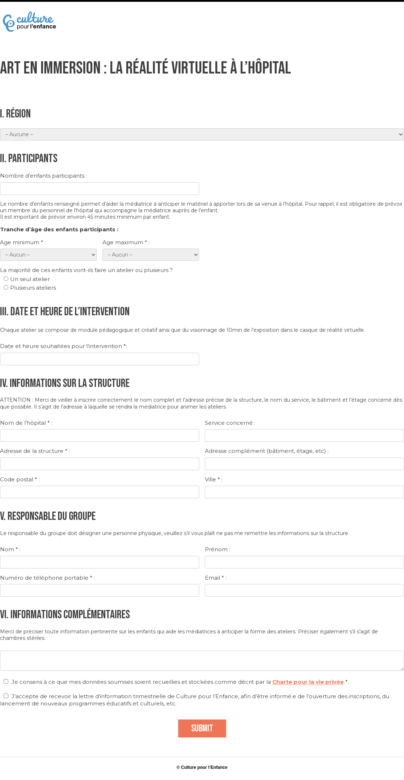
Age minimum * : (23, 242)
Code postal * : (20, 479)
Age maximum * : (126, 242)
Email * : (216, 577)
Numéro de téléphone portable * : (47, 577)
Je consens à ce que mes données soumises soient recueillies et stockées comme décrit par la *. (176, 681)
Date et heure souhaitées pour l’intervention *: (63, 346)
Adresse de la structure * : (35, 450)
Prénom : (217, 549)
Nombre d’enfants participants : (43, 175)
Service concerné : (230, 422)
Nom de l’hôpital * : (26, 422)
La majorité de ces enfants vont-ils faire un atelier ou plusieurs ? (86, 270)
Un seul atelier (27, 279)
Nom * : (10, 549)
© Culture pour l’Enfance (202, 767)
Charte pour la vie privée (308, 681)
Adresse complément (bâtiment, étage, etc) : (267, 450)
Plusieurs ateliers (30, 287)
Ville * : (214, 479)
